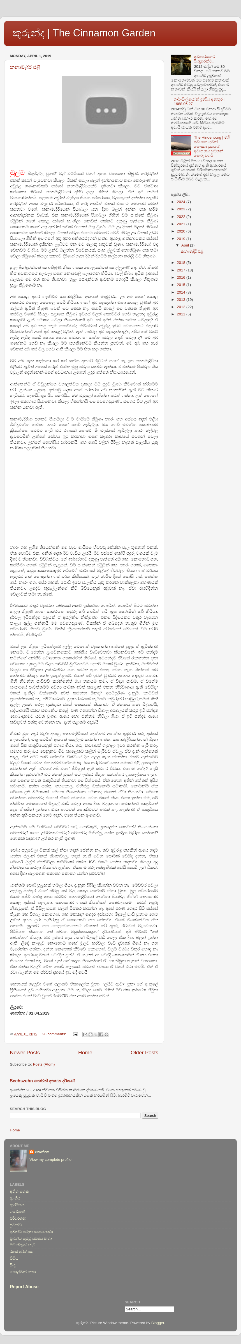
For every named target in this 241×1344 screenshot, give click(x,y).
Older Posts (144, 1052)
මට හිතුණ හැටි (22, 1245)
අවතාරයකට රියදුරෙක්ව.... (205, 59)
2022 (181, 217)
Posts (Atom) (44, 1064)
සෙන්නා (42, 1152)
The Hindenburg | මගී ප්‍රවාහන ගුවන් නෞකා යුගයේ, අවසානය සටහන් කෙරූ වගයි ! (212, 146)
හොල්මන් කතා (23, 1272)
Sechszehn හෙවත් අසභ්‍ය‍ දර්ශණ (42, 1080)
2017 (181, 270)
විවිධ (14, 1258)
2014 (181, 292)
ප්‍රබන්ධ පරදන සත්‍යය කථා (31, 1232)
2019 (181, 239)
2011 (181, 314)
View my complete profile (50, 1159)
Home (85, 1052)
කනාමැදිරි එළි (25, 67)
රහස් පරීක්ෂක (22, 1252)
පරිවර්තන (18, 1218)
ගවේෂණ (17, 1212)
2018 (181, 263)
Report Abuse (24, 1286)
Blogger (157, 1323)
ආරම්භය (17, 1205)
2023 (181, 209)
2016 (181, 277)
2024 (181, 202)
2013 (181, 299)
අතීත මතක (19, 1191)
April (185, 245)
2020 (181, 231)
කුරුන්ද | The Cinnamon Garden (84, 33)
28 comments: (54, 1034)
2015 (181, 285)
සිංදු (12, 1265)
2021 (181, 224)
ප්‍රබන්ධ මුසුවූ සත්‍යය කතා (31, 1238)
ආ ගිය (15, 1198)
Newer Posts (25, 1052)
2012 (181, 307)
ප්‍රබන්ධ (16, 1225)
